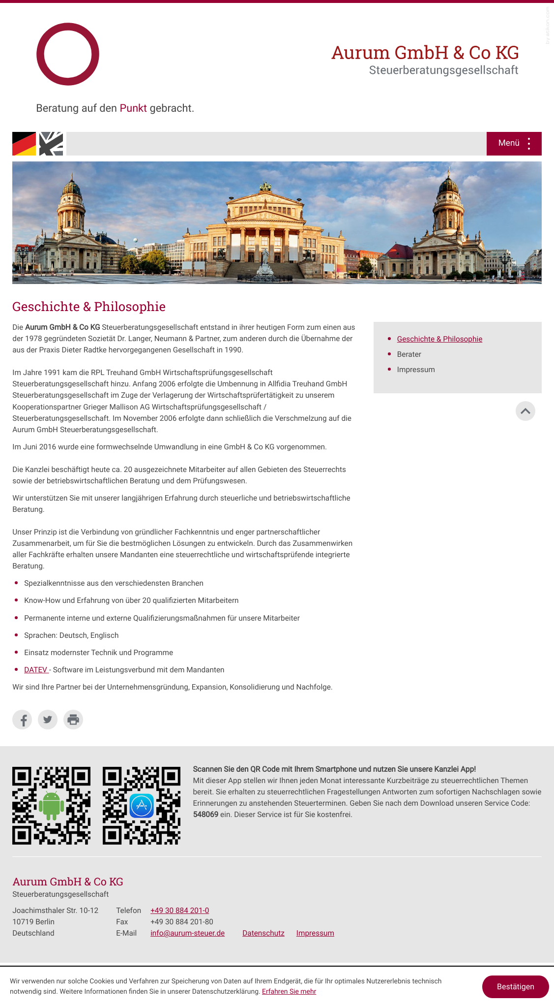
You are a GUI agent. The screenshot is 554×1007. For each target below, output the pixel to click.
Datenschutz (263, 933)
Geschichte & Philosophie (440, 339)
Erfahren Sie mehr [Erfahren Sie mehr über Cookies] (289, 992)
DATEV (36, 669)
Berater (409, 354)
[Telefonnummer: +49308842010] (179, 910)
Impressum (416, 369)
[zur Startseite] (129, 50)
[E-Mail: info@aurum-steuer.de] (187, 933)
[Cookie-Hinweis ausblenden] (515, 987)
